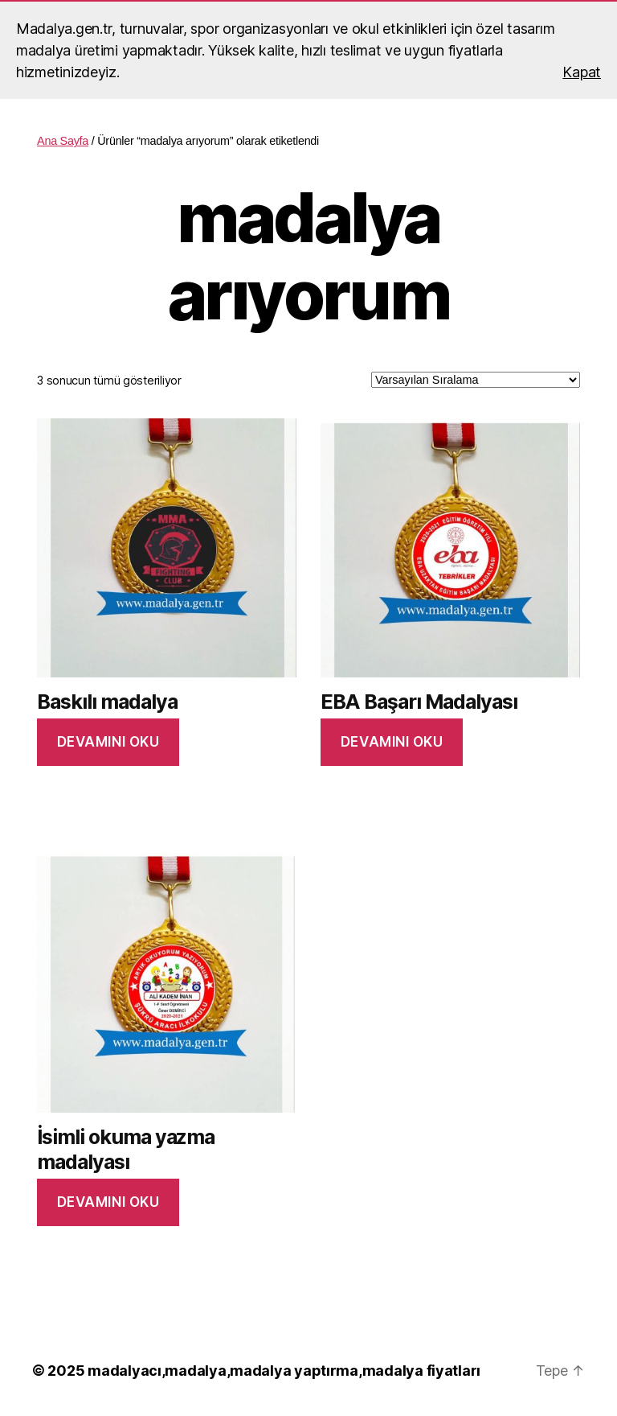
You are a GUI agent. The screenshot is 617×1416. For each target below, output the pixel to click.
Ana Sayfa (62, 140)
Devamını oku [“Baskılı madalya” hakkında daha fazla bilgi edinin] (108, 742)
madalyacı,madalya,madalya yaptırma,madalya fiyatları (284, 1370)
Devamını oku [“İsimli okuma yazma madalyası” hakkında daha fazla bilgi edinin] (108, 1202)
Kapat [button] (581, 72)
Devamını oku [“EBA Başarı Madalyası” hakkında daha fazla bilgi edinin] (392, 742)
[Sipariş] (475, 380)
